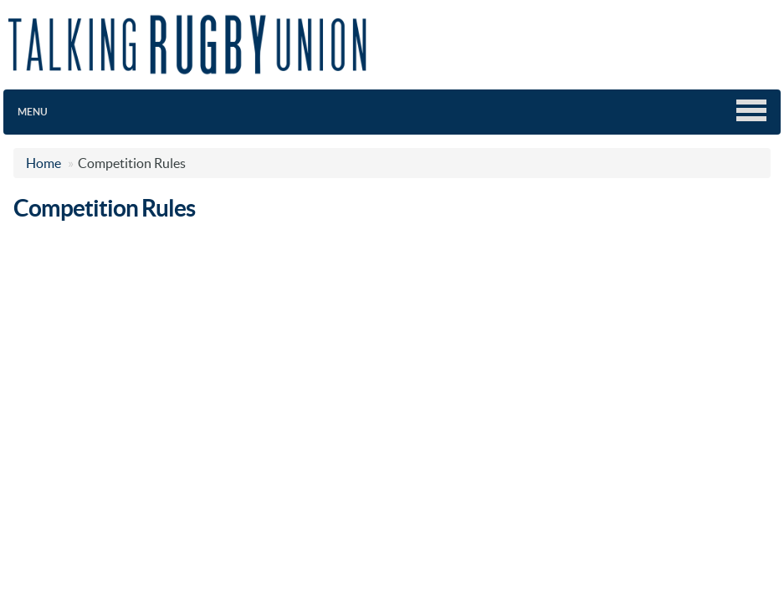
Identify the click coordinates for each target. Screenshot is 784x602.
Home (43, 163)
